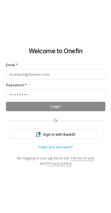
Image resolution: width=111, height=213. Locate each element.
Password (16, 85)
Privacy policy (59, 163)
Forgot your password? (55, 147)
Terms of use (82, 158)
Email (12, 65)
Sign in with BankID (55, 134)
